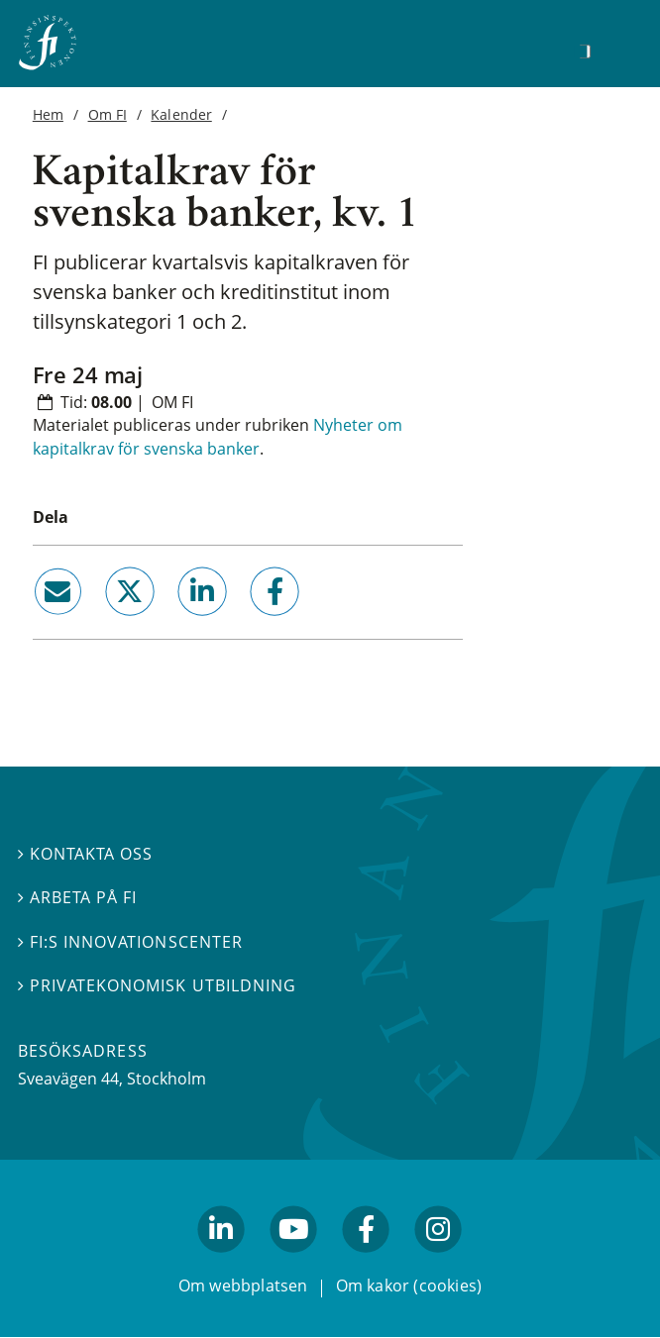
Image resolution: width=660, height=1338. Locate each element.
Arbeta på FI (77, 897)
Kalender (181, 114)
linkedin (174, 624)
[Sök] (585, 51)
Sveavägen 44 (68, 1078)
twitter (101, 624)
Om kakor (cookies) (409, 1286)
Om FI (107, 114)
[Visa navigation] (615, 49)
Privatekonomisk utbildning (157, 985)
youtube (293, 1262)
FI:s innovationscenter (130, 942)
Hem (48, 114)
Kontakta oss (85, 854)
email (40, 624)
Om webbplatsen (243, 1286)
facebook (253, 624)
